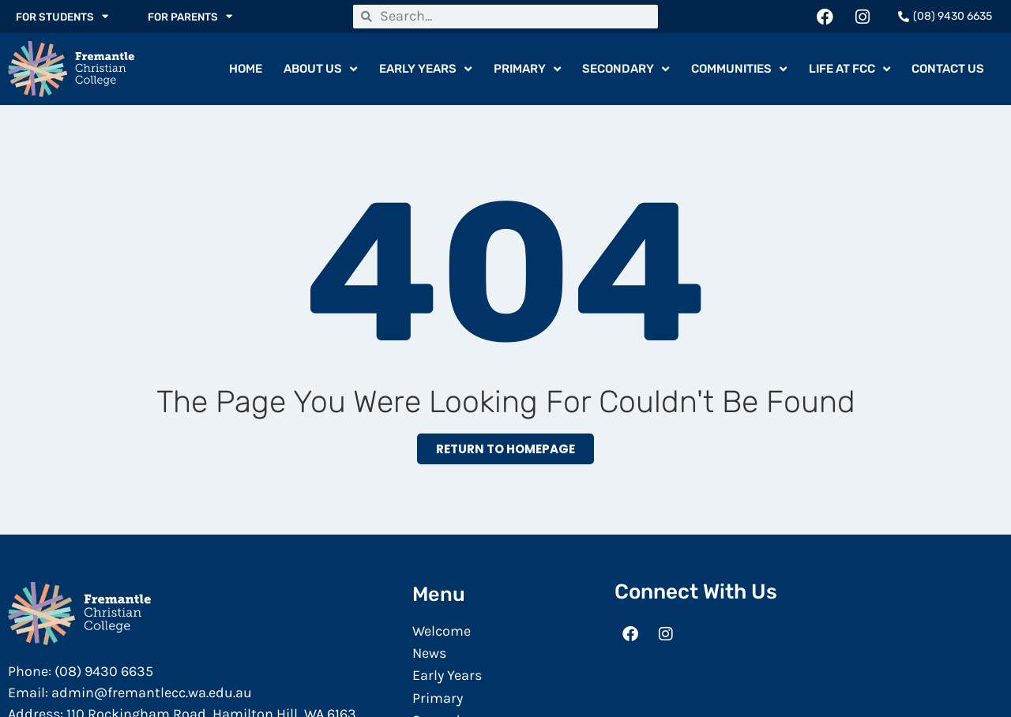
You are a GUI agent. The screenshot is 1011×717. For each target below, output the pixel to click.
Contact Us (947, 69)
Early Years (425, 70)
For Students (64, 16)
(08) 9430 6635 (103, 672)
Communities (739, 70)
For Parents (196, 16)
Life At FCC (849, 70)
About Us (320, 70)
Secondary (625, 70)
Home (245, 69)
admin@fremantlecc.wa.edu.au (151, 693)
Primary (527, 70)
